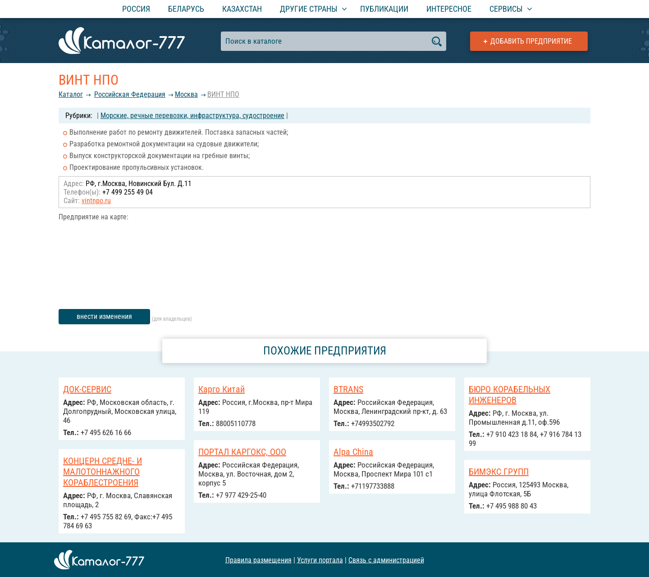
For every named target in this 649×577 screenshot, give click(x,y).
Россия (136, 9)
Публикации (384, 9)
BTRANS (348, 389)
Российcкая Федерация (129, 94)
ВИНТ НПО (223, 94)
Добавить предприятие (531, 41)
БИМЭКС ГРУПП (499, 471)
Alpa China (353, 451)
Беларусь (186, 9)
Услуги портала (320, 559)
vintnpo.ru (96, 200)
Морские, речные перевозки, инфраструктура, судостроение (192, 115)
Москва (186, 94)
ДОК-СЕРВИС (87, 389)
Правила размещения (258, 559)
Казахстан (242, 9)
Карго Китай (221, 389)
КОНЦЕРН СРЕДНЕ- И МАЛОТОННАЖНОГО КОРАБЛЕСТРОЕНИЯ (102, 471)
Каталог (71, 94)
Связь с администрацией (386, 559)
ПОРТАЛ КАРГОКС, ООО (242, 451)
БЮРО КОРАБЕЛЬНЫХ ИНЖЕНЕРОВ (509, 394)
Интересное (448, 9)
